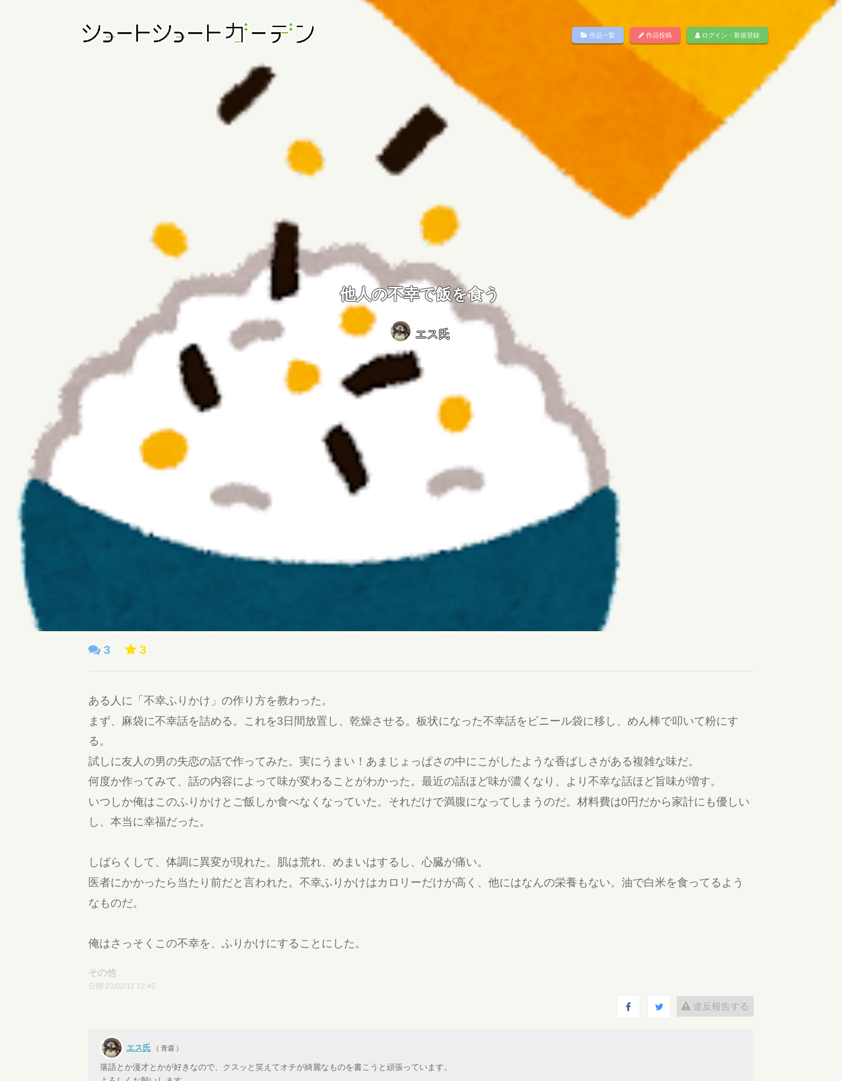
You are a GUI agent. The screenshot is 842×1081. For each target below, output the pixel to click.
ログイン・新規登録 (727, 35)
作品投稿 (655, 35)
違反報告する (702, 1006)
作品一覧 (598, 35)
